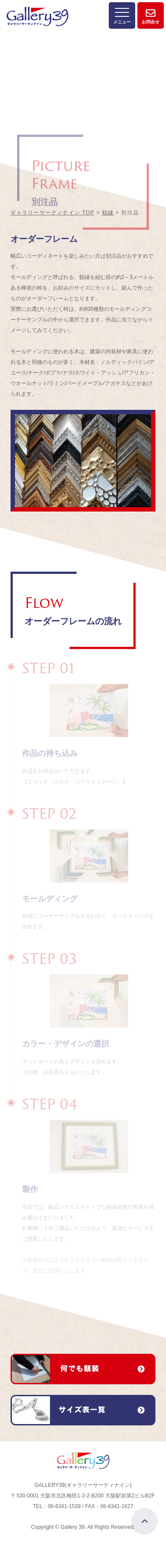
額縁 (108, 213)
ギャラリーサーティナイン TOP (53, 213)
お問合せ (150, 13)
